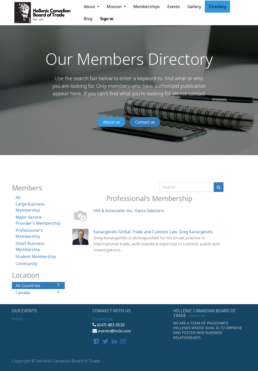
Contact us (145, 122)
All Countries (38, 285)
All (18, 197)
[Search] (218, 187)
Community (26, 263)
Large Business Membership (30, 207)
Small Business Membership (30, 246)
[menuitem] (147, 7)
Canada (38, 292)
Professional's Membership (29, 233)
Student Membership (36, 256)
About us (111, 122)
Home (17, 319)
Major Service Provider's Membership (38, 220)
